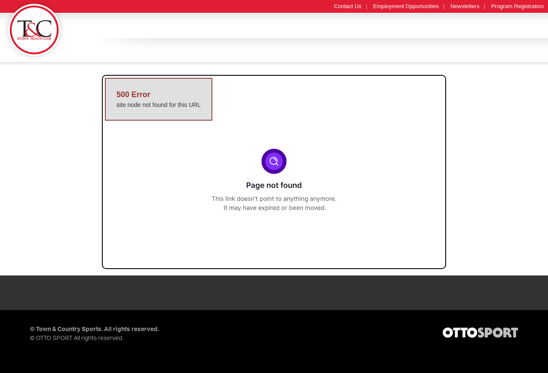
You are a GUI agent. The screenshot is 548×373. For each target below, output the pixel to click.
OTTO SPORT (54, 338)
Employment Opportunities (406, 6)
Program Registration (517, 6)
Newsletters (465, 6)
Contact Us (347, 6)
